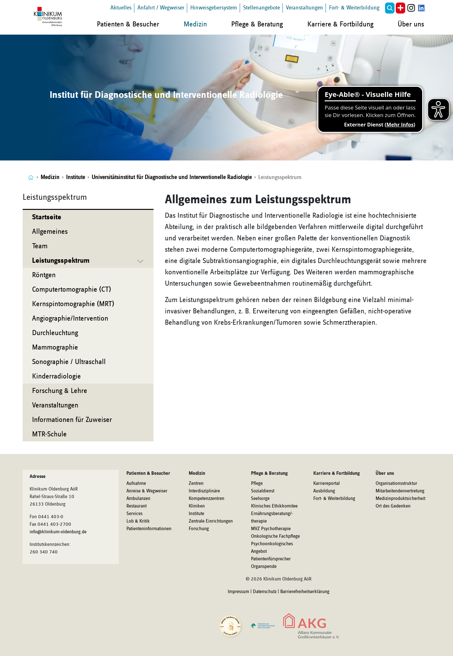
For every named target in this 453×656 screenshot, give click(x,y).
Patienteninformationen (148, 528)
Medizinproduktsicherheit (400, 498)
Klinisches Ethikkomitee (274, 506)
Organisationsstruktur (396, 483)
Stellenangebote (261, 8)
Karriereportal (326, 483)
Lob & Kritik (138, 521)
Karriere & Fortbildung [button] (340, 24)
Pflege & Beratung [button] (257, 24)
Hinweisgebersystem (213, 8)
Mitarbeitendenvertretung (400, 491)
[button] (389, 8)
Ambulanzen (138, 498)
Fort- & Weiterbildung (354, 8)
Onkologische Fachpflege (275, 536)
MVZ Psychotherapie (271, 528)
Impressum (238, 591)
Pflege (257, 483)
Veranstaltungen (304, 8)
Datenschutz (265, 591)
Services (134, 513)
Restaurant (136, 506)
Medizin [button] (195, 24)
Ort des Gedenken (393, 506)
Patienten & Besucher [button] (128, 24)
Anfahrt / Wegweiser (160, 8)
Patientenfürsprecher (271, 559)
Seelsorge (260, 498)
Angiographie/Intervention (70, 318)
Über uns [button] (411, 24)
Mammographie (55, 347)
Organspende (264, 566)
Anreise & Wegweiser (146, 491)
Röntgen (44, 275)
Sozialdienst (262, 491)
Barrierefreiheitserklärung (304, 591)
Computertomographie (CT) (71, 289)
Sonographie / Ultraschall (69, 362)
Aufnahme (136, 483)
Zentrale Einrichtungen (211, 521)
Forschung (199, 528)
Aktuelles (120, 8)
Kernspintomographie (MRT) (73, 304)
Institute (196, 513)
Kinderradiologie (56, 376)
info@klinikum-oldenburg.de (58, 532)
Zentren (196, 483)
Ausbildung (324, 491)
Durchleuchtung (55, 333)
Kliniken (197, 506)
